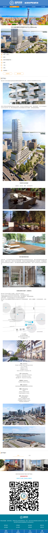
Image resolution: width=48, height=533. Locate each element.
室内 (18, 455)
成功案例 (33, 6)
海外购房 (14, 6)
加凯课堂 (30, 527)
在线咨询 (7, 73)
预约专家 (19, 73)
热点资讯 (18, 527)
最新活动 (24, 6)
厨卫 (30, 455)
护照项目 (18, 525)
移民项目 (5, 6)
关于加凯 (43, 6)
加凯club (42, 527)
